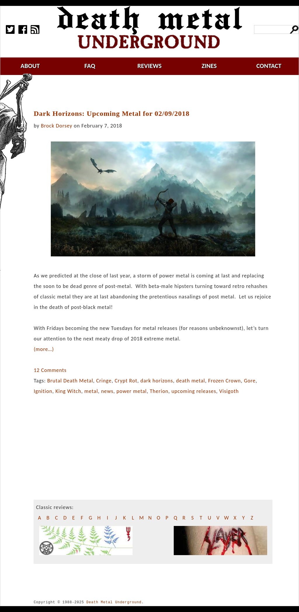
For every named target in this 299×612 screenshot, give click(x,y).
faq (89, 66)
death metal (190, 380)
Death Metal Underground (114, 602)
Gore (249, 380)
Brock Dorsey (56, 126)
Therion (159, 391)
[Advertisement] (156, 92)
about (30, 66)
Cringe (104, 380)
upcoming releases (193, 391)
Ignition (43, 391)
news (107, 391)
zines (209, 66)
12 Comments (50, 370)
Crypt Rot (126, 380)
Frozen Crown (224, 380)
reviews (150, 66)
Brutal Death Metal (70, 380)
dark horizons (156, 380)
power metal (132, 391)
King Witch (68, 391)
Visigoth (229, 391)
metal (91, 391)
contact (268, 66)
